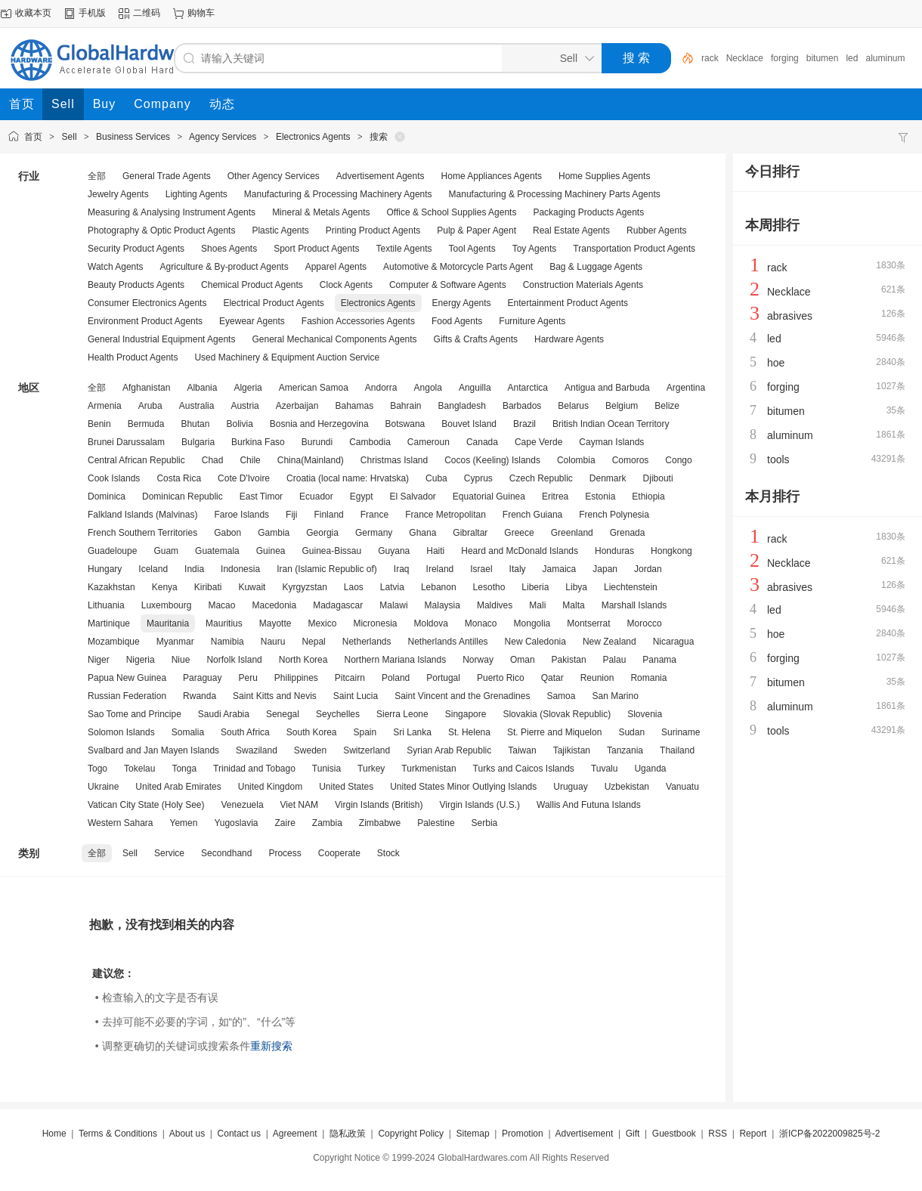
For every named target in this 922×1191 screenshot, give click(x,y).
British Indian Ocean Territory (611, 424)
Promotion (522, 1133)
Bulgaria (198, 442)
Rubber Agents (656, 230)
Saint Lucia (355, 696)
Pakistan (569, 659)
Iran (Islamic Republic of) (327, 569)
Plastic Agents (280, 230)
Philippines (296, 678)
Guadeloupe (112, 551)
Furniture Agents (532, 321)
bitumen (822, 58)
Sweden (310, 750)
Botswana (405, 424)
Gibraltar (470, 532)
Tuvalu (604, 768)
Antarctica (528, 387)
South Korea (311, 732)
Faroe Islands (241, 514)
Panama (659, 659)
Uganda (650, 768)
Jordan (648, 569)
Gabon (227, 532)
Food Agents (457, 321)
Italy (517, 569)
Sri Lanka (412, 732)
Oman (522, 659)
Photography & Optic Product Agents (161, 230)
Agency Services (222, 136)
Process (284, 853)
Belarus (573, 406)
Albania (202, 387)
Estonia (600, 496)
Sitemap (473, 1133)
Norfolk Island (233, 659)
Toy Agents (534, 248)
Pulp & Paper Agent (476, 230)
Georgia (322, 532)
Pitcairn (350, 678)
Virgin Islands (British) (378, 805)
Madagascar (338, 605)
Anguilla (475, 387)
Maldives (494, 605)
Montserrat (588, 623)
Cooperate (339, 853)
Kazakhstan (111, 587)
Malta (573, 605)
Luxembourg (166, 605)
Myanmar (175, 641)
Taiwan (522, 750)
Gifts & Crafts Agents (476, 339)
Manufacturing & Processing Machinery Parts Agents (555, 194)
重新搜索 (271, 1046)
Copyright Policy (411, 1133)
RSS (717, 1133)
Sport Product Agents (316, 248)
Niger (99, 659)
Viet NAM (299, 805)
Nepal (313, 641)
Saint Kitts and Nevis (275, 696)
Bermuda (146, 424)
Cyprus (478, 478)
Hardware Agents (569, 339)
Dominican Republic (182, 496)
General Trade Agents (166, 176)
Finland (328, 514)
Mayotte (275, 623)
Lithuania (106, 605)
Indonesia (240, 569)
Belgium (621, 406)
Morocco (644, 623)
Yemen (184, 823)
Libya (576, 587)
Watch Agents (116, 266)
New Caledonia (535, 641)
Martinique (109, 623)
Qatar (552, 678)
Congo (678, 460)
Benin (99, 424)
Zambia (327, 823)
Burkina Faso (258, 442)
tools (778, 459)
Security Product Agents (136, 248)
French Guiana (532, 514)
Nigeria (140, 659)
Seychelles (338, 714)
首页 (33, 136)
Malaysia (442, 605)
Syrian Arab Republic (449, 750)
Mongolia (532, 623)
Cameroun (428, 442)
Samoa (560, 696)
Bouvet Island (469, 424)
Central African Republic (136, 460)
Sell (69, 136)
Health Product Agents (133, 357)
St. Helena (469, 732)
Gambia (273, 532)
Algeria (247, 387)
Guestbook (674, 1133)
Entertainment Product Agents (568, 303)
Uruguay (570, 786)
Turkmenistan (428, 768)
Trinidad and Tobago (254, 768)
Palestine (435, 823)
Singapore (466, 714)
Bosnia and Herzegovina (319, 424)
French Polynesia (614, 514)
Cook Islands (114, 478)
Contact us (239, 1133)
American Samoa (313, 387)
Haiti (435, 551)
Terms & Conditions (118, 1133)
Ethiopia (648, 496)
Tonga (184, 768)
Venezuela (242, 805)
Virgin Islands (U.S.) (480, 805)
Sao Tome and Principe (134, 714)
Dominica (106, 496)
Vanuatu (682, 786)
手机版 (92, 13)
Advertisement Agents (380, 176)
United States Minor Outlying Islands (463, 786)
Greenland (572, 532)
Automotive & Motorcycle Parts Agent (458, 266)
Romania (648, 678)
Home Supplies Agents (604, 176)
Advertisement (584, 1133)
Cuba (436, 478)
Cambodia (370, 442)
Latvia (392, 587)
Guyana (394, 551)
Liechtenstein (630, 587)
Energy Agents (461, 303)
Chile (250, 460)
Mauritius (224, 623)
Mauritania (168, 623)
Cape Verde (538, 442)
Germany (373, 532)
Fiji (291, 514)
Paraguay (202, 678)
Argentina (686, 387)
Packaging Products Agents (588, 212)
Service (169, 853)
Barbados (522, 406)
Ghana (422, 532)
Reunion (597, 678)
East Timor (261, 496)
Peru (247, 678)
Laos (354, 587)
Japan (604, 569)
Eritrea (555, 496)
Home (54, 1133)
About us (187, 1133)
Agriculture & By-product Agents (224, 266)
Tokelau (139, 768)
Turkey (371, 768)
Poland (396, 678)
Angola (428, 387)
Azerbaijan (297, 406)
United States (346, 786)
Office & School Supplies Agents (452, 212)
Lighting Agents (196, 194)
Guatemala (217, 551)
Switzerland (366, 750)
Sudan (631, 732)
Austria (244, 406)
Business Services (133, 136)
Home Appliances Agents (491, 176)
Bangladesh (462, 406)
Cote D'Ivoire (244, 478)
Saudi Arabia (223, 714)
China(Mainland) (310, 460)
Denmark (608, 478)
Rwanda (199, 696)
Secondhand (226, 853)
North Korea (303, 659)
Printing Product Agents (373, 230)
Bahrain (405, 406)
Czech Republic (541, 478)
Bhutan (195, 424)
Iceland (153, 569)
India (194, 569)
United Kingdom (270, 786)
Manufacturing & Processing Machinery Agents (338, 194)
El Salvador (412, 496)
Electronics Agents (313, 136)
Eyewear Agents (252, 321)
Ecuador (316, 496)
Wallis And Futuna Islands (589, 805)
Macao (221, 605)
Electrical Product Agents (273, 303)
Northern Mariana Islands (395, 659)
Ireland (440, 569)
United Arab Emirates (178, 786)
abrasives (789, 316)
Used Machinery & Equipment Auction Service (286, 357)
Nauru (273, 641)
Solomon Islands (121, 732)
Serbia (485, 823)
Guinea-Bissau (331, 551)
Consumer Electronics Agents (147, 303)
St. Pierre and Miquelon (554, 732)
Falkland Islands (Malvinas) (142, 514)
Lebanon (438, 587)
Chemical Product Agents (252, 285)
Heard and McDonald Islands (519, 551)
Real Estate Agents (571, 230)
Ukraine (103, 786)
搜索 (379, 136)
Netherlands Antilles (448, 641)
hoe (775, 363)
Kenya (165, 587)
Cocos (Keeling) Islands (492, 460)
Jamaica (560, 569)
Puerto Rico (500, 678)
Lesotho (489, 587)
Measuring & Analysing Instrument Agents (171, 212)
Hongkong (671, 551)
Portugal (443, 678)
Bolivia (239, 424)
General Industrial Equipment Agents (161, 339)
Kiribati (208, 587)
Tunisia (326, 768)
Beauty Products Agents (136, 285)
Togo (97, 768)
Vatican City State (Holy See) (146, 805)
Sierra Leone (402, 714)
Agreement (295, 1133)
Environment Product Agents (145, 321)
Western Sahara (120, 823)
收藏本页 (33, 13)
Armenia (105, 406)
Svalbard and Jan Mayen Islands (153, 750)
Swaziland (256, 750)
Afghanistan (146, 387)
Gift (633, 1133)
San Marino (615, 696)
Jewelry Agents (118, 194)
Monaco (481, 623)
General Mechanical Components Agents (334, 339)
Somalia (188, 732)
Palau (615, 659)
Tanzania (625, 750)
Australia (197, 406)
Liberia (535, 587)
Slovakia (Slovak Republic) (557, 714)
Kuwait (251, 587)
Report (752, 1133)
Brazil (524, 424)
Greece (519, 532)
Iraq (402, 569)
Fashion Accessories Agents (358, 321)
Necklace (744, 58)
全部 (97, 176)
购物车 (201, 13)
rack (710, 58)
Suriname (680, 732)
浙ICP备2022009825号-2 (829, 1133)
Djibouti (658, 478)
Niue (181, 659)
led (852, 58)
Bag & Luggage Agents (595, 266)
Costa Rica (178, 478)
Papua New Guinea (127, 678)
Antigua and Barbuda (607, 387)
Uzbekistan (627, 786)
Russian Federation (127, 696)
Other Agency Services (273, 176)
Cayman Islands (611, 442)
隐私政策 (348, 1133)
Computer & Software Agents (447, 285)
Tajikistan (571, 750)
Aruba (150, 406)
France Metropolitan (445, 514)
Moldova (430, 623)
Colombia (576, 460)
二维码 (146, 13)
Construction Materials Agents (583, 285)
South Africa (245, 732)
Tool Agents (472, 248)
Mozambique (114, 641)
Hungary (105, 569)
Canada (482, 442)
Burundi (317, 442)
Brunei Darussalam (126, 442)
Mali (537, 605)
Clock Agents (346, 285)
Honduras (614, 551)
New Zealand (609, 641)
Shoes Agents (229, 248)
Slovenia (644, 714)
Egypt (361, 496)
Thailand (677, 750)
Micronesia (375, 623)
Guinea (271, 551)
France (374, 514)
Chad (213, 460)
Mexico (322, 623)
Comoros (630, 460)
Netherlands (366, 641)
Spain (365, 732)
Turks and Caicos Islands (523, 768)
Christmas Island (394, 460)
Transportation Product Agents (634, 248)
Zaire (284, 823)
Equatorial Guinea (489, 496)
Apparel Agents (336, 266)
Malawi (393, 605)
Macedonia (274, 605)
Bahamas (354, 406)
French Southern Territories (142, 532)
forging (785, 58)
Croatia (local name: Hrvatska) (347, 478)
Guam (165, 551)
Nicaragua (674, 641)
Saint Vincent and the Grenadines (462, 696)
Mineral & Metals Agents (321, 212)
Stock (388, 853)
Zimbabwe (380, 823)
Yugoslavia (236, 823)
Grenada (627, 532)
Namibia (227, 641)
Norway (478, 659)
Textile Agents (404, 248)
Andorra (381, 387)
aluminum (885, 58)
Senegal (282, 714)
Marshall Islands (634, 605)
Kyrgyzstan (304, 587)
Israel (481, 569)
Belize (666, 406)
